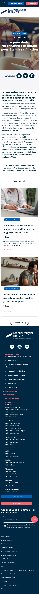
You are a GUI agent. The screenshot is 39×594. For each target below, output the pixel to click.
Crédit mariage (10, 447)
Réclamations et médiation (9, 551)
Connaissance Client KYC (8, 574)
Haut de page (18, 323)
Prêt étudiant (9, 465)
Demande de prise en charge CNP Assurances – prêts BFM (18, 570)
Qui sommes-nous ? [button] (12, 354)
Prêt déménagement (12, 442)
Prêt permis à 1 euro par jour (15, 431)
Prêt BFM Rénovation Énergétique (16, 409)
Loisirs (7, 451)
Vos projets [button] (10, 402)
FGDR (2, 566)
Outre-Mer (4, 581)
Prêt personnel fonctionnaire (15, 440)
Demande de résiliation (8, 578)
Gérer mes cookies (6, 589)
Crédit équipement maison (14, 414)
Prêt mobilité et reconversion (15, 474)
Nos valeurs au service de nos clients (16, 366)
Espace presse (5, 536)
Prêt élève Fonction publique (15, 462)
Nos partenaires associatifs (15, 379)
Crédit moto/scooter (12, 433)
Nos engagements (12, 387)
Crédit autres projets (12, 456)
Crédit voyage (10, 453)
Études (8, 460)
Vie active (9, 469)
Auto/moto (9, 421)
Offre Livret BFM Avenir (13, 483)
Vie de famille (10, 437)
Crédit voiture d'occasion (13, 428)
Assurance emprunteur (13, 407)
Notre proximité (11, 383)
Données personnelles (7, 563)
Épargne (8, 480)
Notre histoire (10, 361)
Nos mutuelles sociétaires (15, 371)
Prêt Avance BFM (11, 476)
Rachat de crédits (12, 489)
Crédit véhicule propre (12, 423)
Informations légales (7, 540)
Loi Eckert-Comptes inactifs (9, 559)
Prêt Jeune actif (10, 471)
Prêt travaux (9, 412)
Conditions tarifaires (7, 544)
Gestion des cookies (7, 548)
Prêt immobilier (10, 417)
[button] (36, 11)
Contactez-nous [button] (12, 398)
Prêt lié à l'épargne (11, 485)
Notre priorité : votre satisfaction (18, 356)
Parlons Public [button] (9, 395)
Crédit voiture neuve (12, 426)
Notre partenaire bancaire (15, 375)
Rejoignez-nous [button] (11, 392)
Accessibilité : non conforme (9, 585)
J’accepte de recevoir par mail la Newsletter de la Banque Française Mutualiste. (21, 526)
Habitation (9, 405)
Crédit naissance (10, 444)
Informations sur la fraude (8, 555)
